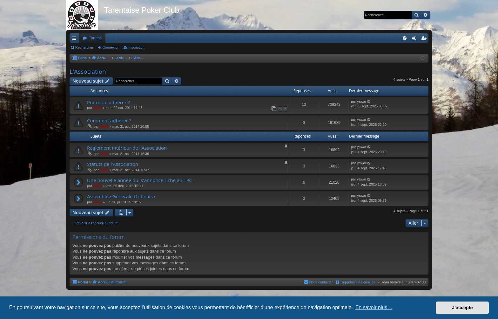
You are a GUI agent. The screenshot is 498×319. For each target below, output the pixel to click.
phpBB (234, 295)
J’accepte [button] (462, 307)
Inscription (137, 47)
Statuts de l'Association (112, 164)
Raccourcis (75, 39)
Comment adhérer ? (109, 120)
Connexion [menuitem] (415, 39)
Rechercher (84, 47)
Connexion (111, 47)
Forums (95, 38)
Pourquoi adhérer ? (108, 102)
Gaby (97, 108)
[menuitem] (404, 38)
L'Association (88, 71)
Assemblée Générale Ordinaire (121, 196)
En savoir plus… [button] (374, 307)
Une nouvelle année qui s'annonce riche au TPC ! (141, 180)
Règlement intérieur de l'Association (127, 148)
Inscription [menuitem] (425, 39)
